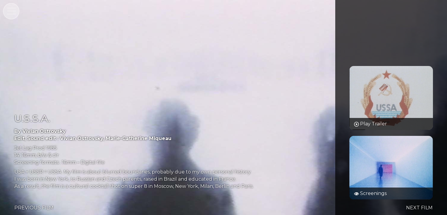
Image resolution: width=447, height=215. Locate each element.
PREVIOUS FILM (33, 208)
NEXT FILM (419, 208)
